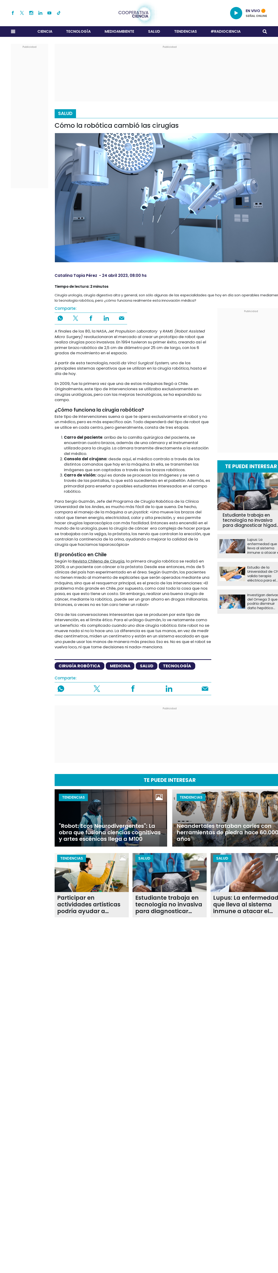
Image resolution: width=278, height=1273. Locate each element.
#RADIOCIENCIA (226, 31)
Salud (154, 31)
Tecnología (78, 31)
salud (146, 666)
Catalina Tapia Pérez (76, 275)
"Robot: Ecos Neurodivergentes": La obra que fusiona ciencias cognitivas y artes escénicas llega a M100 (110, 832)
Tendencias (185, 31)
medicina (120, 666)
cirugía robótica (79, 666)
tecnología (177, 666)
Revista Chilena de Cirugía (98, 561)
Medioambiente (119, 31)
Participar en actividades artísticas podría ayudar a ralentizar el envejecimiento (88, 905)
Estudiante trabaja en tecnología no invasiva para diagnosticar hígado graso (168, 905)
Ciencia (44, 31)
